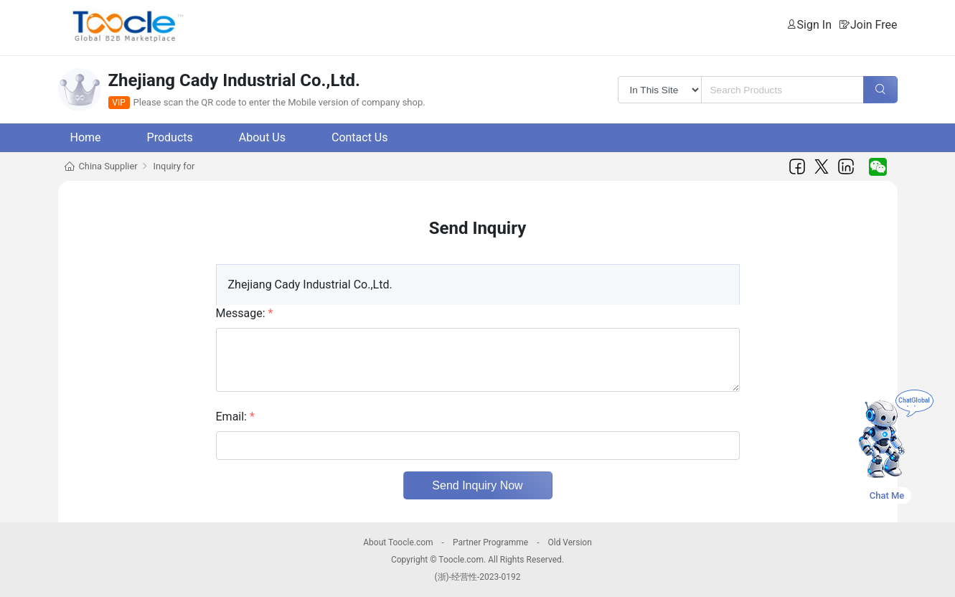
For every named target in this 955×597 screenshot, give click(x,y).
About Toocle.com (398, 542)
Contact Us (359, 137)
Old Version (569, 542)
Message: (244, 313)
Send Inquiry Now (477, 485)
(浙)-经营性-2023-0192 (477, 577)
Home (85, 137)
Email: (235, 416)
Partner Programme (490, 542)
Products (170, 137)
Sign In (814, 25)
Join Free (874, 25)
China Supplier (108, 166)
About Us (262, 137)
